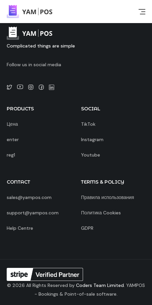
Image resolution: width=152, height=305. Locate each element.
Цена (12, 124)
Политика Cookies (101, 213)
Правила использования (107, 197)
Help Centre (20, 228)
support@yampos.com (33, 213)
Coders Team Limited (100, 285)
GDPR (87, 228)
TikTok (88, 124)
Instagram (92, 139)
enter (13, 139)
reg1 (11, 155)
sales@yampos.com (29, 197)
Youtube (90, 155)
